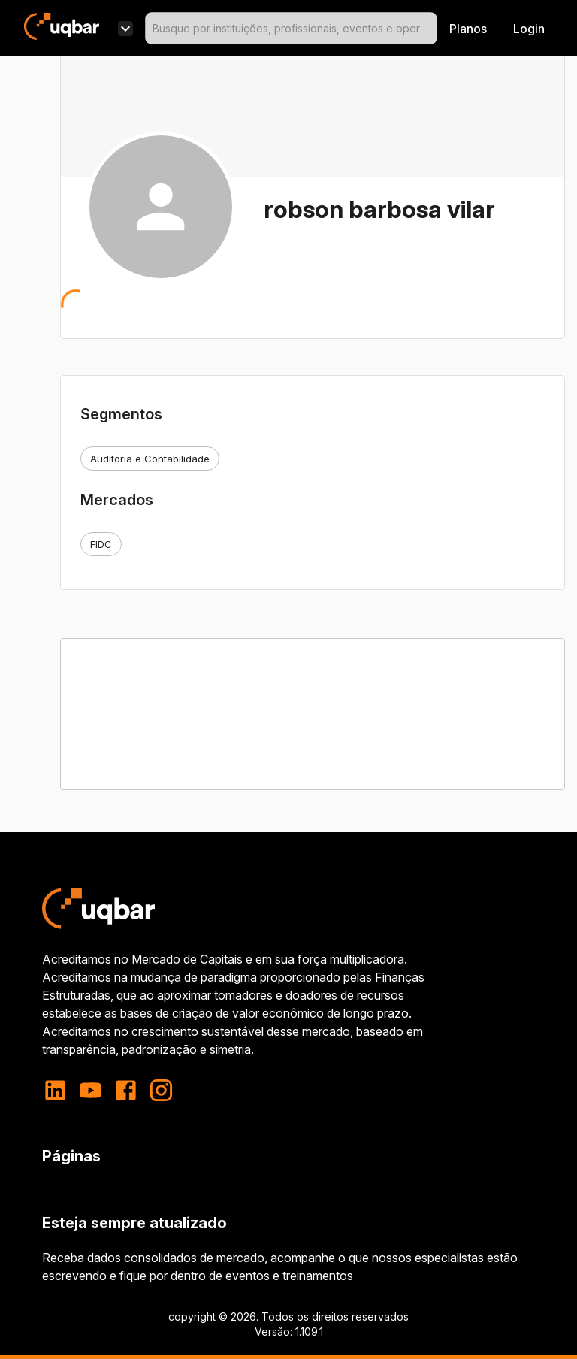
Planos (468, 28)
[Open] (430, 28)
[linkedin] (59, 1090)
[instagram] (161, 1090)
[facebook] (126, 1090)
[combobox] (291, 28)
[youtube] (90, 1090)
